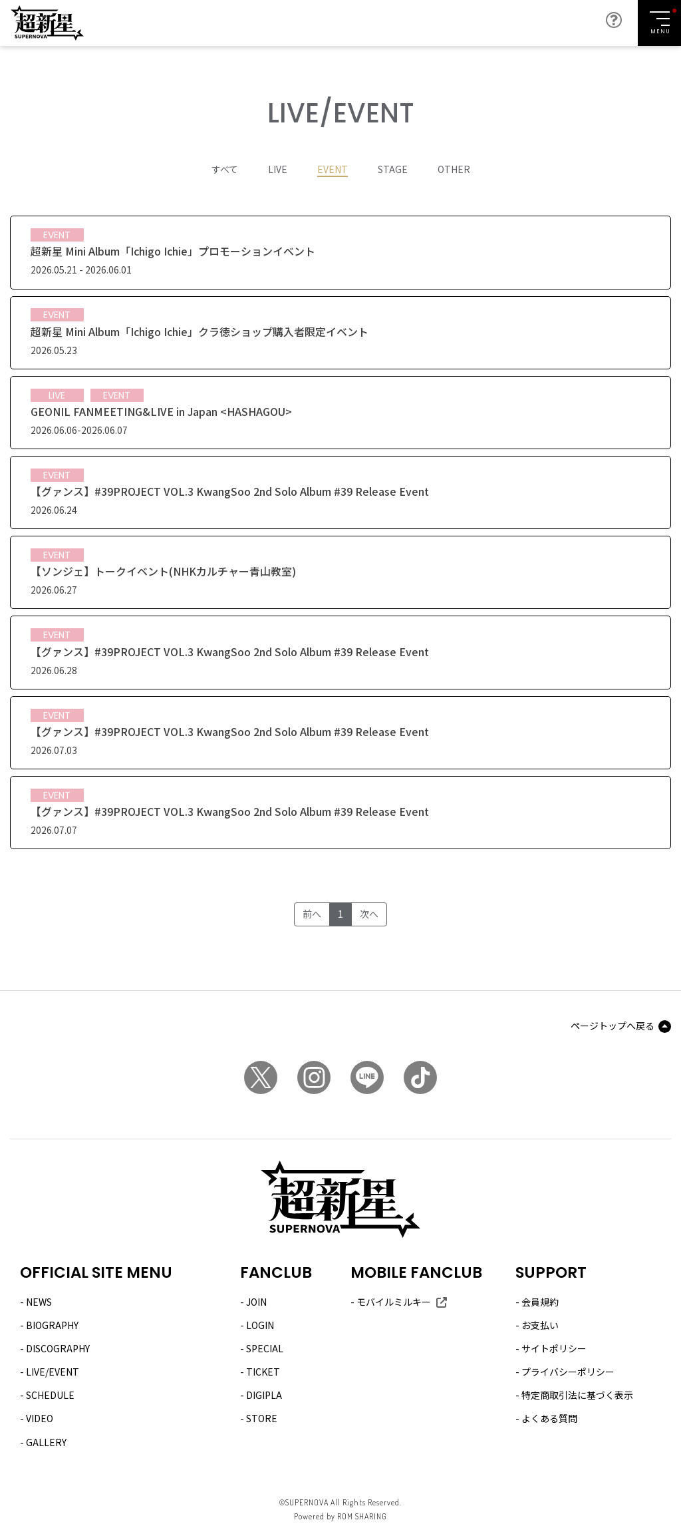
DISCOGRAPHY (58, 1348)
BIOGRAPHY (52, 1325)
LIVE (277, 169)
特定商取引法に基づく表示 (577, 1395)
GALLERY (46, 1442)
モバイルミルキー (393, 1301)
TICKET (263, 1371)
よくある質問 (549, 1419)
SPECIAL (264, 1348)
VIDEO (39, 1419)
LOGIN (260, 1325)
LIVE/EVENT (52, 1371)
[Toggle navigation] (659, 23)
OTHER (454, 169)
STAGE (393, 169)
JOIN (256, 1301)
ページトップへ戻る (612, 1026)
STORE (261, 1419)
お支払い (540, 1325)
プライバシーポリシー (567, 1371)
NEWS (39, 1301)
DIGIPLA (264, 1395)
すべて (224, 169)
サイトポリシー (554, 1348)
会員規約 (540, 1301)
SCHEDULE (50, 1395)
